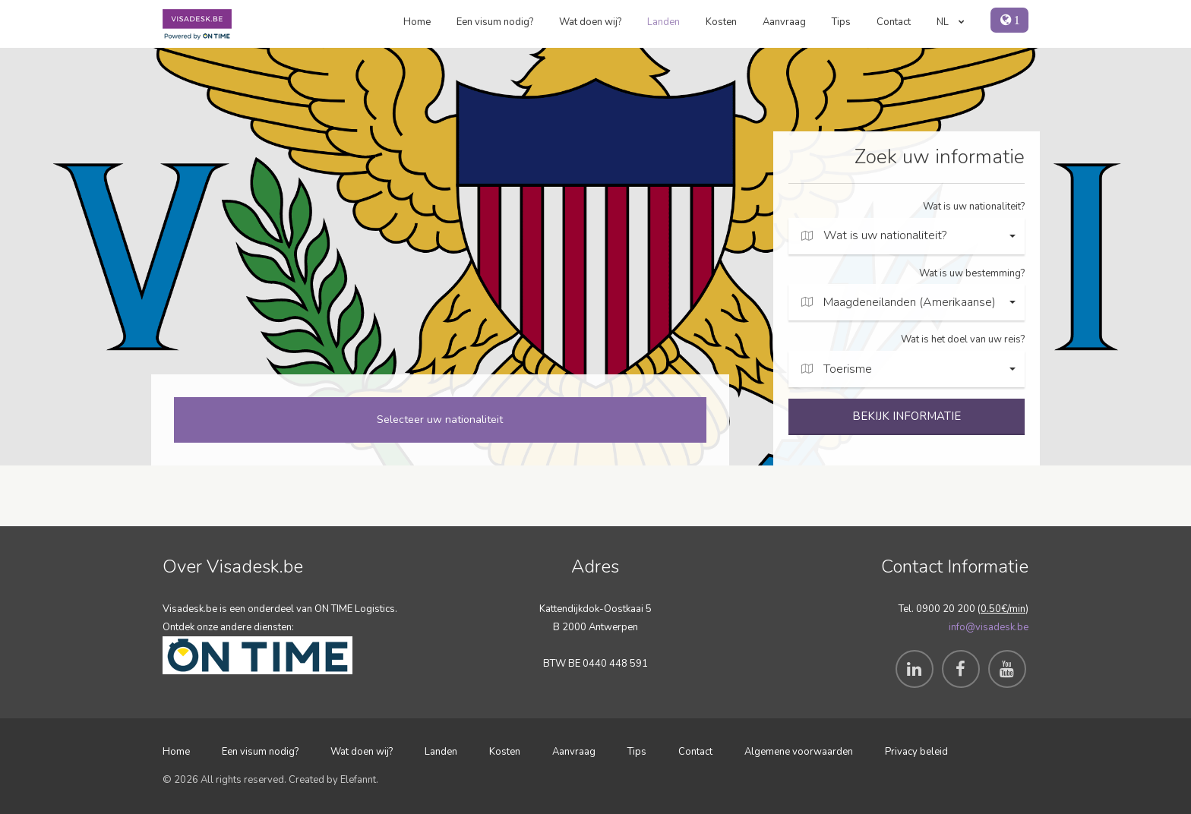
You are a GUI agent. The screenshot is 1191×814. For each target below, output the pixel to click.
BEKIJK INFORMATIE (906, 416)
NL (951, 22)
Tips (841, 22)
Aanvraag (784, 22)
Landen (663, 22)
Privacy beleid (916, 752)
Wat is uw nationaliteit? (974, 206)
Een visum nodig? (494, 22)
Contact (894, 22)
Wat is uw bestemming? (972, 273)
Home (417, 22)
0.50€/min (1003, 609)
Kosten (721, 22)
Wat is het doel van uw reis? (963, 339)
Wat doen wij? (590, 22)
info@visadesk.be (988, 627)
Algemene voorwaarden (798, 752)
